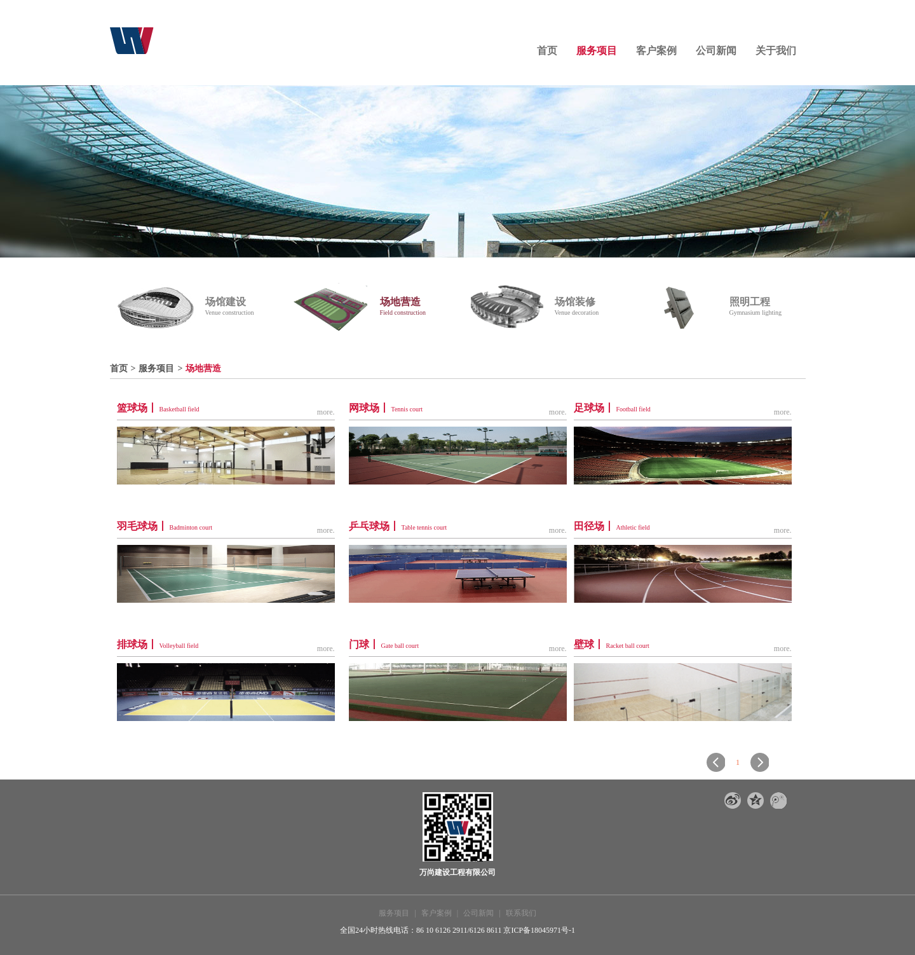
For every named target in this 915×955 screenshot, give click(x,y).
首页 (547, 50)
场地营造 (203, 368)
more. (326, 412)
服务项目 (596, 50)
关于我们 (776, 50)
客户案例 (656, 50)
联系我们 (521, 913)
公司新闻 (716, 50)
